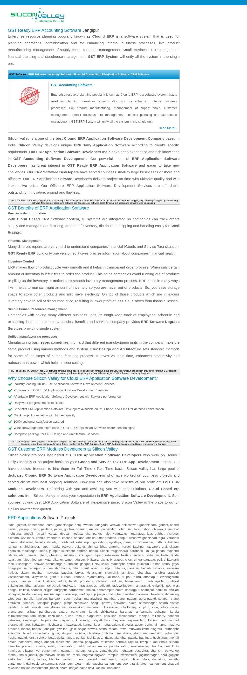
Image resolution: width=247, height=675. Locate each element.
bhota (64, 668)
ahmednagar (147, 603)
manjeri (144, 616)
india (11, 525)
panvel (106, 603)
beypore (119, 620)
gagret (123, 659)
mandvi (94, 529)
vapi (36, 529)
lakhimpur (68, 551)
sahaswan (112, 555)
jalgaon (56, 603)
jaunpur (54, 551)
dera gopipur (170, 655)
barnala (121, 642)
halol (107, 533)
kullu (175, 646)
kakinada (113, 577)
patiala (132, 637)
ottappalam (112, 624)
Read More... (168, 128)
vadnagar (119, 533)
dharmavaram (35, 585)
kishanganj (94, 572)
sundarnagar (139, 646)
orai (164, 546)
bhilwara (92, 559)
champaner (93, 533)
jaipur (26, 559)
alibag (31, 611)
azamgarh (86, 555)
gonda (160, 551)
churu (131, 564)
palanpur (25, 529)
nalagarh (67, 650)
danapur (133, 568)
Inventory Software (60, 74)
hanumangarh (55, 564)
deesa (64, 533)
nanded (13, 607)
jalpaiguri (100, 594)
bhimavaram (134, 581)
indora (41, 659)
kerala (174, 611)
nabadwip (70, 594)
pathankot (25, 642)
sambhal (100, 546)
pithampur (172, 633)
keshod (67, 538)
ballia (164, 555)
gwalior (61, 629)
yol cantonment (47, 650)
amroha (114, 546)
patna (166, 564)
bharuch (81, 529)
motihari (37, 572)
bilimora (13, 538)
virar (155, 607)
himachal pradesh (21, 646)
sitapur (173, 546)
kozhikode (55, 616)
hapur (45, 546)
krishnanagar (53, 594)
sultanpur (69, 555)
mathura (160, 542)
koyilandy (82, 620)
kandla (40, 538)
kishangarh (23, 564)
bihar (156, 564)
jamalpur (127, 572)
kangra (92, 650)
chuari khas (140, 659)
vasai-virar (76, 607)
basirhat (129, 594)
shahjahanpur (29, 546)
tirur (27, 624)
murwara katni (139, 629)
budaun (173, 542)
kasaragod (73, 624)
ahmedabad (36, 525)
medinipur (85, 594)
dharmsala (66, 646)
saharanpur (83, 542)
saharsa (158, 568)
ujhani (43, 555)
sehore (42, 637)
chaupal (173, 663)
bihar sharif (81, 568)
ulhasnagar (110, 607)
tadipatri (104, 585)
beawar (39, 564)
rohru (76, 655)
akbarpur (153, 555)
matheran (93, 607)
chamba (156, 646)
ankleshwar (129, 525)
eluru (137, 577)
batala (12, 642)
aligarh (51, 542)
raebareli (153, 546)
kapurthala (159, 642)
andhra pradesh (167, 572)
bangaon (55, 598)
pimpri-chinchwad (76, 603)
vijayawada (39, 577)
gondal (163, 525)
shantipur (147, 590)
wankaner (27, 538)
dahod (146, 529)
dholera (157, 529)
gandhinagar (64, 525)
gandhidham (148, 525)
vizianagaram (169, 577)
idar (149, 533)
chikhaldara (109, 611)
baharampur (105, 590)
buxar (79, 572)
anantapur (151, 577)
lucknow (134, 538)
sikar (128, 559)
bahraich (14, 551)
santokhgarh (108, 650)
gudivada (68, 585)
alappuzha (94, 616)
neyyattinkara (101, 620)
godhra (69, 529)
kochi (42, 616)
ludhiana (93, 637)
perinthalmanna (155, 624)
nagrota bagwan (93, 655)
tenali (73, 581)
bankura (142, 594)
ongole (12, 581)
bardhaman (77, 590)
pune (121, 598)
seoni (126, 663)
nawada (52, 572)
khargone (140, 633)
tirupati (126, 577)
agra (162, 538)
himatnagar (136, 533)
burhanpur (172, 629)
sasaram (173, 568)
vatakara (14, 620)
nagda (70, 637)
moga (38, 642)
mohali (173, 637)
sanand (79, 538)
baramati (126, 611)
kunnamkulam (93, 624)
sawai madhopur (113, 564)
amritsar (106, 637)
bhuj (78, 525)
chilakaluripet (161, 585)
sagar (82, 629)
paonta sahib (118, 646)
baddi (80, 646)
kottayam (38, 624)
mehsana (14, 533)
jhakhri (29, 659)
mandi (102, 646)
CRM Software (140, 74)
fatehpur (138, 546)
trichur (80, 616)
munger (106, 568)
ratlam (113, 629)
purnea (48, 568)
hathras (82, 551)
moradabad (66, 542)
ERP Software (37, 74)
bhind (27, 633)
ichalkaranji (128, 607)
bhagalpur (15, 568)
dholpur (73, 564)
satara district (169, 603)
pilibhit (104, 551)
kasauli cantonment (102, 659)
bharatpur (116, 559)
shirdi (25, 607)
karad (93, 611)
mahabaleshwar (55, 607)
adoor (139, 624)
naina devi (87, 668)
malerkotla (63, 642)
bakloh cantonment (34, 668)
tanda (175, 555)
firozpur (145, 642)
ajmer (69, 559)
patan (58, 529)
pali (159, 559)
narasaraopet (87, 585)
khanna (78, 642)
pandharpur (47, 611)
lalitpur (12, 555)
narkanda (113, 668)
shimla (40, 646)
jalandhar (120, 637)
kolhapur (42, 603)
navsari (40, 533)
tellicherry (158, 616)
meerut (13, 542)
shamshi (156, 650)
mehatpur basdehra (134, 650)
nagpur (132, 598)
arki (87, 663)
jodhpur (37, 559)
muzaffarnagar (143, 542)
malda (90, 590)
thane (175, 598)
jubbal (53, 668)
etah (22, 555)
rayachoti (53, 585)
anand (174, 525)
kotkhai (100, 668)
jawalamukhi (128, 655)
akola (132, 603)
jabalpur (49, 629)
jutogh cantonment (153, 663)
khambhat (172, 529)
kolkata (24, 590)
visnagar (172, 533)
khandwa (14, 633)
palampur (65, 663)
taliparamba (49, 620)
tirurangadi (15, 624)
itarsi (32, 637)
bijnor (98, 555)
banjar (73, 668)
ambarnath (143, 611)
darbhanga (62, 568)
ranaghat (14, 594)
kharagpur (132, 590)
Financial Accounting (87, 74)
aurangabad (147, 598)
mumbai (109, 598)
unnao (42, 551)
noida (56, 546)
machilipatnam (45, 581)
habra (119, 590)
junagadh (101, 525)
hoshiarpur (160, 637)
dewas (92, 629)
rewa (123, 629)
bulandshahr (83, 546)
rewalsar (14, 668)
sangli (95, 603)
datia (60, 637)
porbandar (108, 529)
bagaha (66, 572)
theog (81, 659)
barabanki (137, 551)
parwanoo (172, 650)
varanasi (173, 538)
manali (12, 655)
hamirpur (14, 650)
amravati (14, 603)
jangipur (41, 598)
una (167, 646)
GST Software (18, 74)
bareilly (40, 542)
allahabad (26, 542)
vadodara (53, 538)
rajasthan (14, 559)
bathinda (145, 637)
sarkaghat (15, 659)
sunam (174, 642)
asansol (36, 590)
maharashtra (93, 598)
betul (51, 637)
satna (103, 629)
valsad (53, 533)
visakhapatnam (18, 577)
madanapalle (155, 581)
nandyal (26, 581)
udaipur (80, 559)
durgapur (60, 590)
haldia (26, 594)
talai (135, 663)
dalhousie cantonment (41, 663)
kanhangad (30, 620)
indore (25, 629)
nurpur (80, 650)
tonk (11, 564)
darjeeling (172, 594)
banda (93, 551)
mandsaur (124, 633)
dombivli (28, 603)
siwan (24, 572)
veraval (115, 525)
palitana (46, 529)
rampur (13, 546)
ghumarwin (47, 655)
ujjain (72, 629)
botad (121, 529)
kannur (153, 620)
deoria (32, 555)
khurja (149, 551)
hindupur (116, 581)
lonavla (36, 607)
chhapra (119, 568)
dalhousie (63, 655)
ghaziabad (149, 538)
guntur (54, 577)
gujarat (21, 525)
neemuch (155, 633)
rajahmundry (95, 577)
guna (55, 633)
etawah (67, 546)
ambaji (28, 533)
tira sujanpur (28, 655)
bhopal (36, 629)
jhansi (127, 542)
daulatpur (158, 659)
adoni (62, 581)
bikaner (58, 559)
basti (124, 555)
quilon (69, 616)
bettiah (146, 568)
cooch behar (73, 598)
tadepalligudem (122, 585)
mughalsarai (119, 551)
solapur (163, 598)
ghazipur (55, 555)
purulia (29, 598)
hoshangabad (17, 637)
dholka (91, 538)
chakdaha (156, 594)
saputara (133, 529)
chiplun (144, 607)
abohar (49, 642)
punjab (80, 637)
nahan (91, 646)
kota (48, 559)
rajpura (133, 642)
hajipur (12, 572)
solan (51, 646)
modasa (76, 533)
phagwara (92, 642)
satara (63, 611)
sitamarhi (111, 572)
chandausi (137, 555)
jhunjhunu (144, 564)
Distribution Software (115, 74)
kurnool (66, 577)
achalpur (160, 611)
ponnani (173, 616)
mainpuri (173, 551)
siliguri (48, 590)
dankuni (161, 590)
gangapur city (89, 564)
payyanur (67, 620)
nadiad (12, 529)
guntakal (173, 581)
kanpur (122, 538)
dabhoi (159, 533)
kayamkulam (136, 620)
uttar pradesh (106, 538)
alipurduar (15, 598)
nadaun (68, 659)
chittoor (101, 581)
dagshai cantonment (106, 663)
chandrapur (16, 611)
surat (50, 525)
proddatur (86, 581)
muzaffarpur (32, 568)
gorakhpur (100, 542)
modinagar (29, 551)
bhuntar (54, 659)
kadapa (79, 577)
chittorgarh (171, 559)
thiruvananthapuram (22, 616)
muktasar (107, 642)
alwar (104, 559)
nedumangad (169, 620)
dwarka (88, 525)
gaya (175, 564)
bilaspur (28, 650)
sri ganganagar (144, 559)
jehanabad (144, 572)
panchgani (78, 611)
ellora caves (170, 607)
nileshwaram (55, 624)
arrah (94, 568)
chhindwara (41, 633)
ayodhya (115, 542)
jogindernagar (148, 655)
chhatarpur (95, 633)
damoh (110, 633)
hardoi (126, 546)
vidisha (80, 633)
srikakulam (15, 585)
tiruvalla (127, 624)
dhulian (174, 590)
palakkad (110, 616)
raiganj (37, 594)
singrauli (156, 629)
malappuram (127, 616)
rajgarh (78, 663)
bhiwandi (120, 603)
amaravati (143, 585)
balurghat (115, 594)
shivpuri (67, 633)
